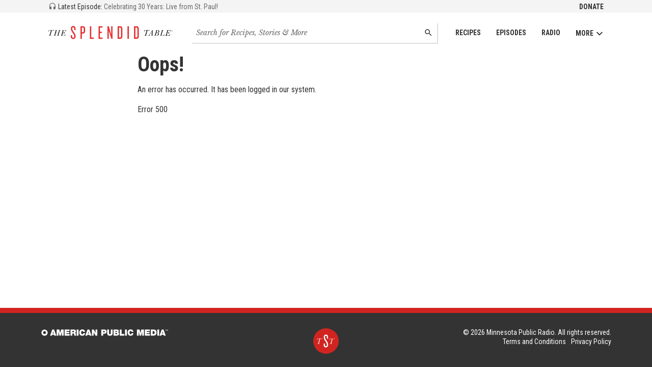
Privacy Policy (591, 341)
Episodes (511, 33)
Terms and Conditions (534, 341)
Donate (591, 7)
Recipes (468, 33)
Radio (550, 33)
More (590, 33)
